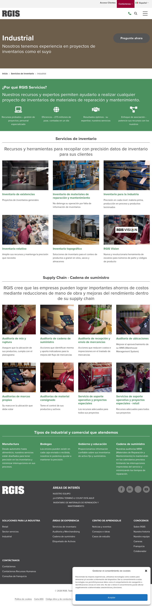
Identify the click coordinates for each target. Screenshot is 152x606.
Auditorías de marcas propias (16, 398)
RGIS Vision (111, 249)
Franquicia (139, 546)
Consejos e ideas (101, 531)
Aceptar (111, 597)
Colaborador (140, 551)
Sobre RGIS (139, 526)
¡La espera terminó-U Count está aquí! (73, 498)
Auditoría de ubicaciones (132, 338)
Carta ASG (38, 599)
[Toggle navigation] (145, 13)
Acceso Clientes (108, 2)
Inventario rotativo (14, 249)
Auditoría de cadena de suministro (55, 340)
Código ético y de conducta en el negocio (65, 599)
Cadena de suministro (64, 536)
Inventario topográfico (67, 249)
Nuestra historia (142, 531)
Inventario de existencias (18, 194)
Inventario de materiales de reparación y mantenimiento (71, 196)
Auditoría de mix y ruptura (14, 340)
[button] (146, 570)
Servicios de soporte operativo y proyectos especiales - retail (130, 399)
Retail (5, 526)
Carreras (138, 541)
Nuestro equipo (62, 493)
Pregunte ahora (131, 38)
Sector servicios (10, 531)
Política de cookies (23, 599)
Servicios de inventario (22, 73)
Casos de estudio (101, 536)
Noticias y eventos (101, 526)
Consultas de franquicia (14, 576)
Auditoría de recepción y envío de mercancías (94, 340)
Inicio (5, 73)
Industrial (7, 536)
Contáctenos (125, 3)
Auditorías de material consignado (54, 398)
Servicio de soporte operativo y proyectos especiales (92, 399)
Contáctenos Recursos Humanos (19, 571)
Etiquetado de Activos (64, 541)
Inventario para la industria (121, 194)
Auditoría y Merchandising (66, 531)
